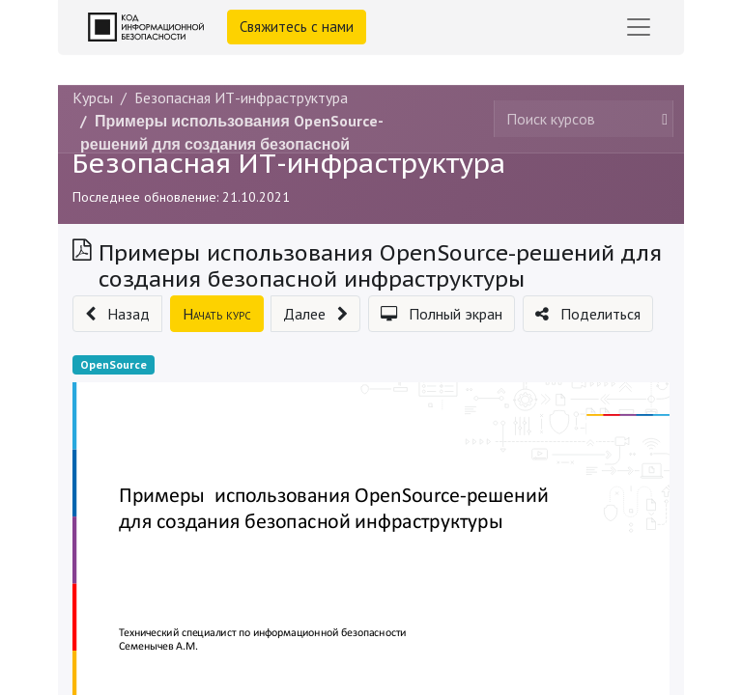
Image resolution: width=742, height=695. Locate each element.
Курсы (92, 97)
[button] (117, 313)
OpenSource (113, 364)
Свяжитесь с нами (297, 26)
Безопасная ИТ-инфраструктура (288, 163)
